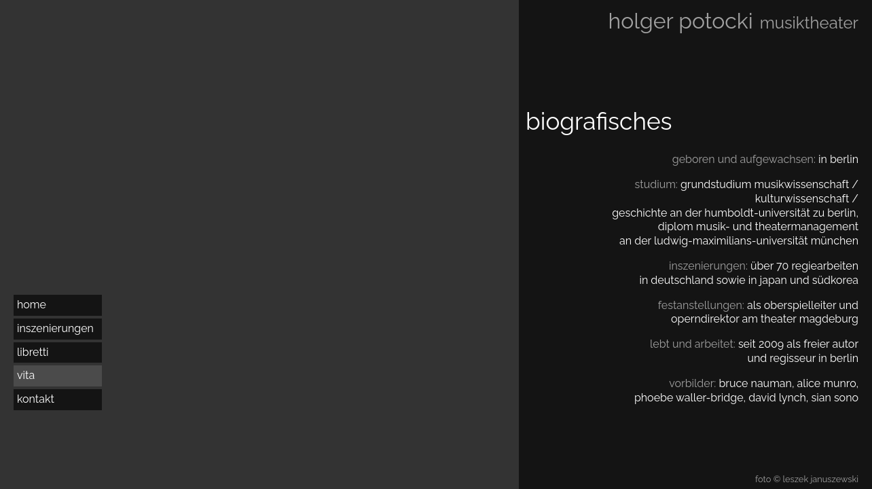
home (31, 304)
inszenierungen (55, 328)
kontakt (35, 399)
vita (26, 375)
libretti (33, 352)
